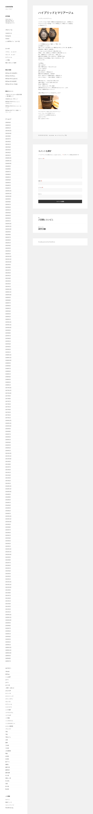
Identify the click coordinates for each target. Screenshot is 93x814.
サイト (40, 194)
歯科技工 (7, 770)
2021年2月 (8, 284)
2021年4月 (8, 278)
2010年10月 (8, 620)
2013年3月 (8, 541)
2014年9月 (8, 494)
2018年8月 (8, 366)
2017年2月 (8, 415)
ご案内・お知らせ (9, 688)
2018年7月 (8, 368)
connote (9, 6)
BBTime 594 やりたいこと (12, 101)
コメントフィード (9, 805)
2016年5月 (8, 439)
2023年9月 (8, 199)
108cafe (7, 671)
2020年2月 (8, 316)
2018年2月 (8, 382)
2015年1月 (8, 483)
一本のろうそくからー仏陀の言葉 (13, 94)
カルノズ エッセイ (10, 54)
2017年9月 (8, 396)
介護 (6, 740)
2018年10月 (8, 360)
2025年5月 (8, 144)
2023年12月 (8, 191)
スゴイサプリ (8, 707)
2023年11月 (8, 193)
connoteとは (8, 33)
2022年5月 (8, 242)
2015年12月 (8, 453)
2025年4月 (8, 147)
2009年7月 (8, 661)
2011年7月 (8, 595)
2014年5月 (8, 502)
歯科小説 (7, 767)
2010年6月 (8, 631)
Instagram (8, 36)
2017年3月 (8, 412)
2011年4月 (8, 603)
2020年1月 (8, 319)
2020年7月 (8, 303)
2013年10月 (8, 521)
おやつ (7, 679)
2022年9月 (8, 232)
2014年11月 (8, 489)
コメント (41, 158)
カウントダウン (9, 699)
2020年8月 (8, 300)
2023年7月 (8, 204)
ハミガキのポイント (10, 723)
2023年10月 (8, 196)
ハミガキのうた (9, 720)
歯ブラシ (7, 761)
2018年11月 (8, 357)
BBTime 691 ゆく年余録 (11, 84)
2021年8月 (8, 267)
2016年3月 (8, 445)
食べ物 (7, 786)
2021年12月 (8, 256)
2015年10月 (8, 458)
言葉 (6, 783)
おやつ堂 (7, 685)
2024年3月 (8, 182)
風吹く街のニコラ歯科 (10, 63)
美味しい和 (8, 778)
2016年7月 (8, 434)
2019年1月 (8, 352)
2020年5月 (8, 308)
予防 (6, 731)
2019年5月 (8, 341)
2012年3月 (8, 573)
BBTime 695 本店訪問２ (11, 73)
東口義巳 (9, 96)
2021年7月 (8, 270)
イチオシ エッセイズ (10, 52)
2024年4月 (8, 180)
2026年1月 (8, 128)
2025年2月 (8, 152)
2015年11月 (8, 456)
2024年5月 (8, 177)
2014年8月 (8, 497)
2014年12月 (8, 486)
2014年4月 (8, 505)
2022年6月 (8, 240)
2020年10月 (8, 294)
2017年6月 (8, 404)
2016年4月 (8, 442)
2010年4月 (8, 636)
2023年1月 (8, 221)
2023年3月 (8, 215)
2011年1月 (8, 612)
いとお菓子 (8, 677)
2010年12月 (8, 614)
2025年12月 (8, 130)
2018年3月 (8, 379)
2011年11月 (8, 584)
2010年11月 (8, 617)
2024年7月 (8, 171)
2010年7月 (8, 628)
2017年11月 (8, 390)
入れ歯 (7, 745)
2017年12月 (8, 387)
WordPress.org (9, 807)
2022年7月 (8, 237)
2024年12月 (8, 158)
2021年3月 (8, 281)
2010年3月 (8, 639)
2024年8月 (8, 169)
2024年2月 (8, 185)
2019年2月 (8, 349)
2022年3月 (8, 248)
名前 (40, 181)
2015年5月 (8, 472)
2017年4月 (8, 409)
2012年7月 (8, 562)
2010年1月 (8, 644)
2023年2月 (8, 218)
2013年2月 (8, 543)
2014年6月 (8, 500)
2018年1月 (8, 385)
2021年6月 (8, 273)
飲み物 (7, 789)
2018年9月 (8, 363)
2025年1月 (8, 155)
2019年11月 (8, 325)
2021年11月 (8, 259)
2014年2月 (8, 510)
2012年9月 (8, 557)
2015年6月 (8, 469)
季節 (6, 753)
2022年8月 (8, 234)
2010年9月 (8, 623)
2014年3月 (8, 508)
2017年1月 (8, 417)
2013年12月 (8, 516)
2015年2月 (8, 480)
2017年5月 (8, 407)
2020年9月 (8, 297)
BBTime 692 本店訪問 (10, 81)
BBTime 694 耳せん (10, 76)
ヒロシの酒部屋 (9, 726)
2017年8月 (8, 398)
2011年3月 (8, 606)
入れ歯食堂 (8, 751)
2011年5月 (8, 601)
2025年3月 (8, 150)
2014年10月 (8, 491)
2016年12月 (8, 420)
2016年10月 (8, 426)
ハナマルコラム (9, 712)
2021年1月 (8, 286)
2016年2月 (8, 448)
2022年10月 (8, 229)
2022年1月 (8, 253)
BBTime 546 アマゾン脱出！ (12, 110)
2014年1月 (8, 513)
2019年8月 (8, 333)
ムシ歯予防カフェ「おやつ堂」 (13, 41)
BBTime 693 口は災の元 (11, 78)
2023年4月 (8, 212)
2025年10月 (8, 133)
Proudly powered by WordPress (46, 242)
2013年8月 (8, 527)
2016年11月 (8, 423)
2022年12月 (8, 223)
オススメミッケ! (9, 696)
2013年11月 (8, 519)
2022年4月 (8, 245)
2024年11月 (8, 160)
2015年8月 (8, 464)
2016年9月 (8, 428)
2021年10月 (8, 262)
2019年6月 (8, 338)
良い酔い (7, 781)
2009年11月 (8, 650)
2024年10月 (8, 163)
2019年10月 (8, 327)
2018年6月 (8, 371)
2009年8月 (8, 658)
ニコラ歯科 (8, 710)
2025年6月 (8, 141)
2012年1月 (8, 579)
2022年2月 (8, 251)
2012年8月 (8, 560)
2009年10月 (8, 653)
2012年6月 (8, 565)
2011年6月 (8, 598)
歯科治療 (7, 772)
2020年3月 (8, 314)
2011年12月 (8, 582)
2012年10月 (8, 554)
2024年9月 (8, 166)
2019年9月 (8, 330)
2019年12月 (8, 322)
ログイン (7, 799)
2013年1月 (8, 546)
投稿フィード (8, 802)
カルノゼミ (8, 701)
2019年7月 (8, 335)
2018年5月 (8, 374)
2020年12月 (8, 289)
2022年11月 (8, 226)
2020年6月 (8, 305)
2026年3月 (8, 125)
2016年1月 (8, 450)
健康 (6, 742)
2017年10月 (8, 393)
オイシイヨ (8, 693)
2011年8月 (8, 592)
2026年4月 (8, 122)
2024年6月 (8, 174)
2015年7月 (8, 467)
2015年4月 (8, 475)
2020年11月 (8, 292)
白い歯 (7, 775)
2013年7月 (8, 530)
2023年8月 (8, 201)
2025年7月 (8, 139)
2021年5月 (8, 275)
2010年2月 (8, 642)
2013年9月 (8, 524)
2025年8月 (8, 136)
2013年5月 (8, 535)
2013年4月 (8, 538)
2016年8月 (8, 431)
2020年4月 (8, 311)
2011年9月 (8, 590)
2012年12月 (8, 549)
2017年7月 (8, 401)
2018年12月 (8, 355)
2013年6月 (8, 532)
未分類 (7, 756)
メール (40, 187)
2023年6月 (8, 207)
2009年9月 (8, 655)
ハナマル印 (8, 715)
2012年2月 (8, 576)
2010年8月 (8, 625)
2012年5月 (8, 568)
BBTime (7, 674)
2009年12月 (8, 647)
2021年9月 (8, 264)
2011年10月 (8, 587)
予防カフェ (8, 737)
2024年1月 (8, 188)
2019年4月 (8, 344)
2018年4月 (8, 376)
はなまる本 (8, 690)
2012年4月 (8, 571)
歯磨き (7, 764)
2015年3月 (8, 478)
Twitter (7, 38)
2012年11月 (8, 551)
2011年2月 (8, 609)
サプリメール (8, 57)
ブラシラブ (8, 729)
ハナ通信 (7, 60)
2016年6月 (8, 437)
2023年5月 (8, 210)
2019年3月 (8, 346)
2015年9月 (8, 461)
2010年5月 (8, 633)
